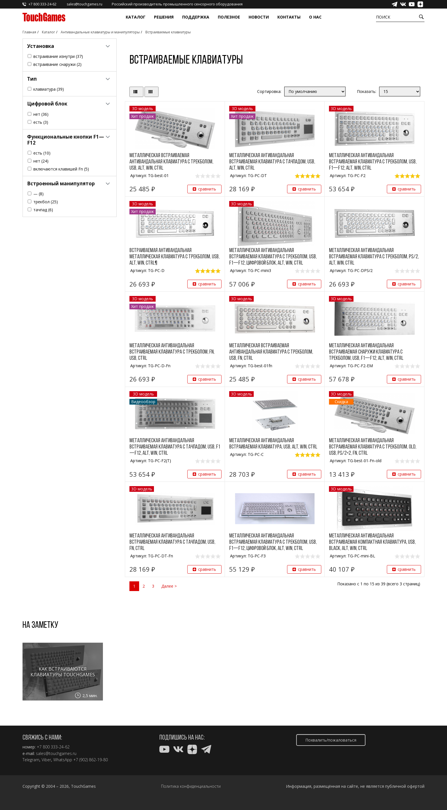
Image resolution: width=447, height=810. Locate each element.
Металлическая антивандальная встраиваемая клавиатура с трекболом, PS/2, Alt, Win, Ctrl (374, 257)
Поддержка (195, 17)
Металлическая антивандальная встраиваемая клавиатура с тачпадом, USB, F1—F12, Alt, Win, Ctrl (174, 447)
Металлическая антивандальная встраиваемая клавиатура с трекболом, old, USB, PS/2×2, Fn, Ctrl (372, 447)
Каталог (135, 17)
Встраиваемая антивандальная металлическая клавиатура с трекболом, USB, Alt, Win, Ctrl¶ (174, 257)
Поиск (383, 17)
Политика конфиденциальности (191, 786)
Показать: (366, 91)
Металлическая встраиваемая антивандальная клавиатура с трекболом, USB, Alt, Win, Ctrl (171, 162)
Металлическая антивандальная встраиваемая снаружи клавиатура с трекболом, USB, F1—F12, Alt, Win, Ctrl (366, 352)
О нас (315, 17)
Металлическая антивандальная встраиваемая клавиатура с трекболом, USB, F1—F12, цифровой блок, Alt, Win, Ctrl (273, 257)
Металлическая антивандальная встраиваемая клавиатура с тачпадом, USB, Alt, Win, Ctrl (272, 162)
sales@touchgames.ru (56, 753)
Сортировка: (269, 91)
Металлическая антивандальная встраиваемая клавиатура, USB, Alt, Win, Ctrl (273, 444)
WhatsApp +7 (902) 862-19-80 (80, 759)
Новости (259, 17)
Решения (164, 17)
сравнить (204, 189)
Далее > (169, 586)
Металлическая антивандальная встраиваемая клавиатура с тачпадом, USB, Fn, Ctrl (172, 542)
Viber (46, 759)
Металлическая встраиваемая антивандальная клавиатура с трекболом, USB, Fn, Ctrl (271, 352)
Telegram (31, 759)
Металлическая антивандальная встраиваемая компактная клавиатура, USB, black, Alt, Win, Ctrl (372, 542)
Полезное (229, 17)
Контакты (288, 17)
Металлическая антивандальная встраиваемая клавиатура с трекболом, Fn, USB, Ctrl (171, 352)
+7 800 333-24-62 (53, 747)
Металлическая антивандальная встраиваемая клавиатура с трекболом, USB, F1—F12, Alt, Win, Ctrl (372, 162)
